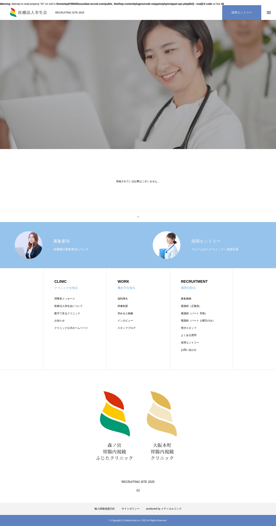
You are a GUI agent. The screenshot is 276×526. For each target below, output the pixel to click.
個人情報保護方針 (104, 508)
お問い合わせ (188, 349)
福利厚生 (123, 298)
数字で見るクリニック (67, 313)
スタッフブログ (127, 327)
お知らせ (59, 320)
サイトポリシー (131, 508)
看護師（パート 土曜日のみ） (198, 320)
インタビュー (125, 320)
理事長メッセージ (64, 298)
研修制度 (123, 305)
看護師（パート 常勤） (194, 313)
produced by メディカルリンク (164, 508)
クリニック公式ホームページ (71, 327)
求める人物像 (125, 313)
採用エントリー (190, 342)
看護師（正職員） (191, 305)
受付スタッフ (188, 327)
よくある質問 (188, 335)
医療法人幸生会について (68, 305)
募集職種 (186, 298)
